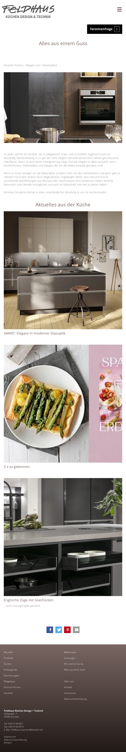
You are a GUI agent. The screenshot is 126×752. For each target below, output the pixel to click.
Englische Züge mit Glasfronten (28, 600)
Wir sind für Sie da (73, 664)
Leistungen (69, 658)
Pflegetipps (9, 681)
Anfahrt (8, 742)
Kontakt (68, 687)
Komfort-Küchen (12, 687)
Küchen (8, 664)
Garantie (8, 693)
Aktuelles (8, 652)
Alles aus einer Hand (74, 669)
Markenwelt (70, 652)
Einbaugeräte (10, 669)
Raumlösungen (11, 675)
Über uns (69, 681)
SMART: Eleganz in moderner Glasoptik (34, 333)
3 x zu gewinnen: (17, 466)
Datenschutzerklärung (75, 699)
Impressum (70, 693)
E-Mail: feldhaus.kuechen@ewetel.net (23, 729)
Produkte (8, 658)
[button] (49, 630)
